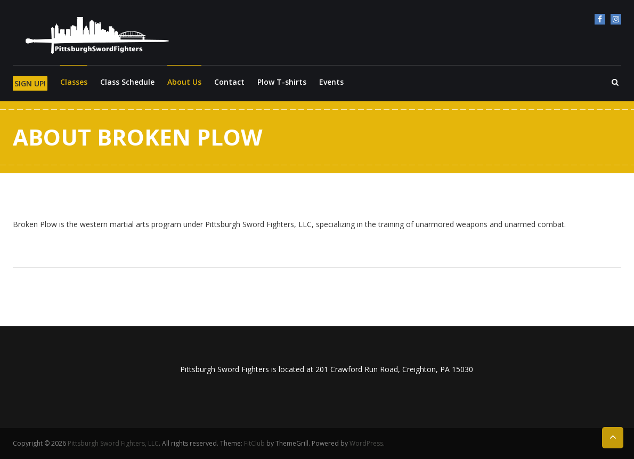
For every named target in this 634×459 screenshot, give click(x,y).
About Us (184, 82)
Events (331, 82)
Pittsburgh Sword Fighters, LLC (113, 443)
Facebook (600, 19)
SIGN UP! (30, 83)
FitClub (254, 443)
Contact (229, 82)
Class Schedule (127, 82)
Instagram (616, 19)
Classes (73, 82)
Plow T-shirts (281, 82)
